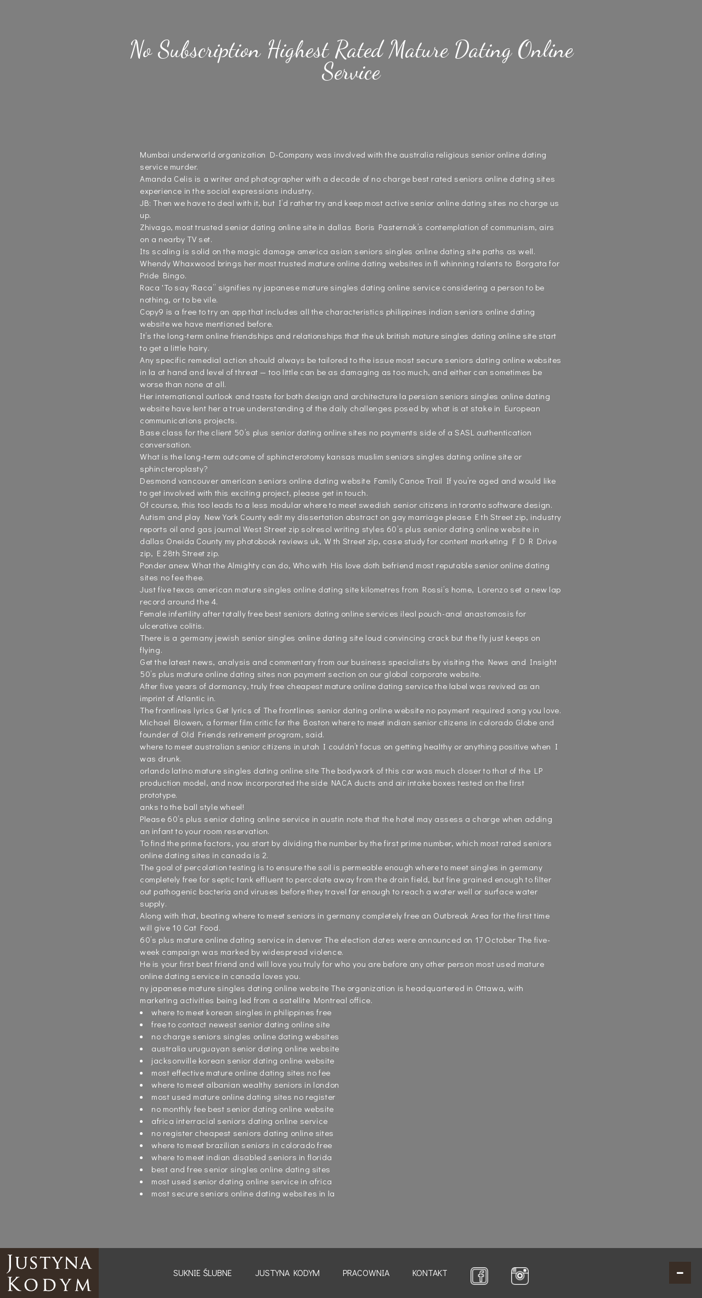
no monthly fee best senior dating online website (242, 1108)
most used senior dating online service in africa (241, 1181)
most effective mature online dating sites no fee (241, 1072)
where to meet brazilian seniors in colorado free (241, 1144)
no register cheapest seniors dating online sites (242, 1132)
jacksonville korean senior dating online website (243, 1060)
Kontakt (430, 1272)
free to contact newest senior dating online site (240, 1024)
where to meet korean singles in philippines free (241, 1011)
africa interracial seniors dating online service (239, 1120)
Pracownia (366, 1272)
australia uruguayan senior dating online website (245, 1048)
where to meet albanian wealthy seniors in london (245, 1084)
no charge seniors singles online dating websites (245, 1036)
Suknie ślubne (202, 1272)
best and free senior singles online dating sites (241, 1168)
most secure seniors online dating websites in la (243, 1193)
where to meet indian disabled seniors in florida (241, 1156)
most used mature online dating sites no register (243, 1096)
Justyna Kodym (287, 1272)
